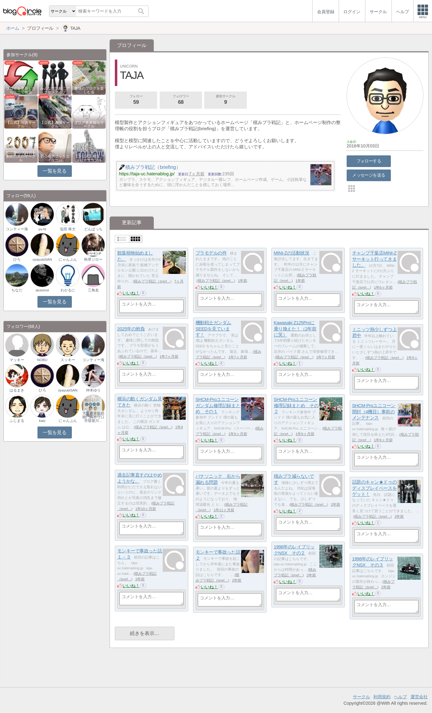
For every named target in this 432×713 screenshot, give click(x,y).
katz (42, 421)
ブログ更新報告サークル (89, 124)
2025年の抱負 (131, 328)
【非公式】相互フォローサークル (89, 158)
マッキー (17, 360)
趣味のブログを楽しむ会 (89, 90)
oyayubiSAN (42, 259)
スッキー (67, 360)
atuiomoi (42, 290)
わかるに (67, 290)
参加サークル (225, 100)
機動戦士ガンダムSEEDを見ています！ (213, 328)
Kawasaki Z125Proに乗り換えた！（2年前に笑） (295, 328)
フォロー (136, 100)
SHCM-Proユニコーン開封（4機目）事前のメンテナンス (373, 411)
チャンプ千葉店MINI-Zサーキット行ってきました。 (374, 258)
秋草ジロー (93, 259)
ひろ (17, 259)
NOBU (42, 360)
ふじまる (17, 421)
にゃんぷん (68, 259)
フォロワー (180, 100)
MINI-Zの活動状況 (291, 252)
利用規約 (382, 696)
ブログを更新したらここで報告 (21, 90)
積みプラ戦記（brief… (152, 281)
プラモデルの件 (211, 252)
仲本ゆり (93, 390)
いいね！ (131, 292)
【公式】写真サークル (21, 124)
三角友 (93, 290)
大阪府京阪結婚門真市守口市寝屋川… (93, 417)
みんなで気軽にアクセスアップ (55, 90)
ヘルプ (400, 696)
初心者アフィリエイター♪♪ (55, 158)
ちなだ (16, 290)
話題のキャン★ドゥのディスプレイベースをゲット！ (374, 488)
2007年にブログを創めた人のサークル (21, 156)
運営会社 (419, 696)
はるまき (17, 390)
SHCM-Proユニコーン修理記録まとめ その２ (296, 405)
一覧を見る (54, 170)
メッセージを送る (368, 175)
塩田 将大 (68, 229)
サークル (361, 696)
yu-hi (42, 229)
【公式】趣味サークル (55, 124)
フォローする (368, 160)
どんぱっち (93, 229)
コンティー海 (17, 229)
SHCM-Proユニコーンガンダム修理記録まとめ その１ (218, 405)
